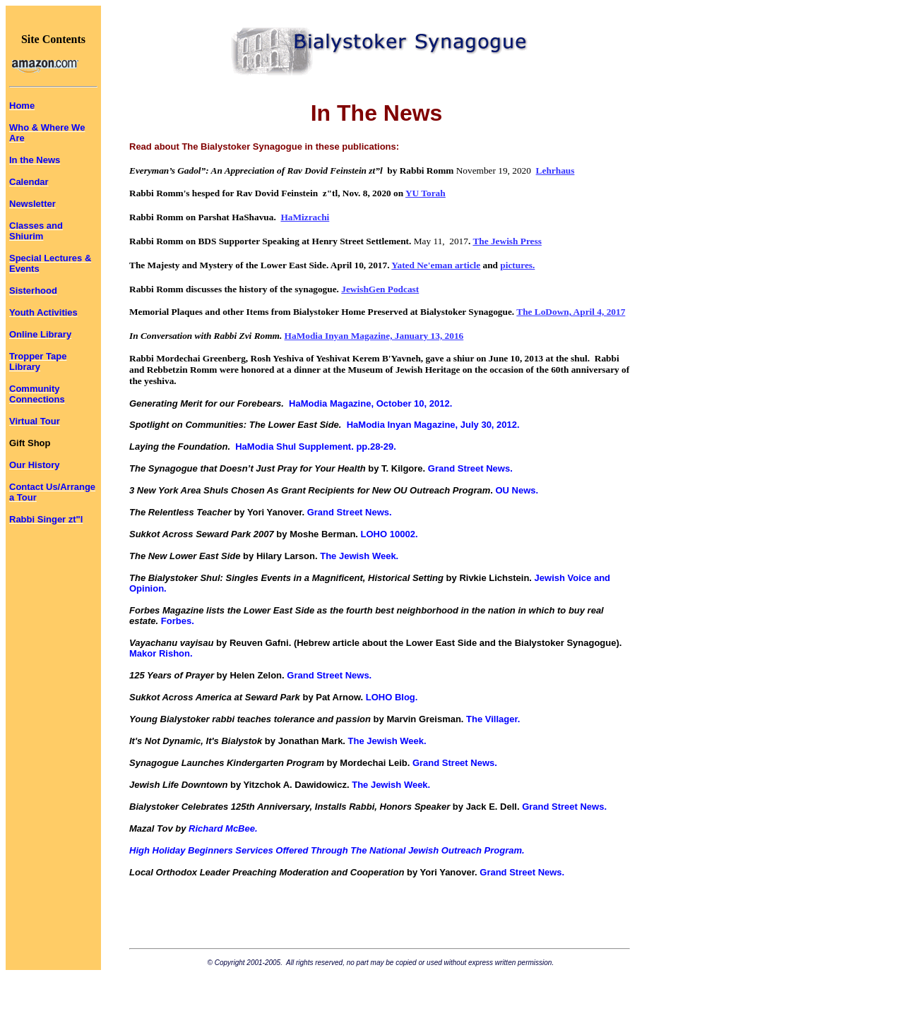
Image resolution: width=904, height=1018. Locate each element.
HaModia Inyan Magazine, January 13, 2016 (374, 335)
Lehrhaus (555, 170)
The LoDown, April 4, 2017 (570, 311)
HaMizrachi (304, 217)
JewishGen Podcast (380, 289)
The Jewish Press (507, 241)
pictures (516, 265)
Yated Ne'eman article (435, 265)
